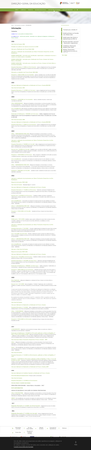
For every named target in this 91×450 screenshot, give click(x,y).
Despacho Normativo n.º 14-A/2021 (19, 228)
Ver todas (64, 55)
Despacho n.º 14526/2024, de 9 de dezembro (22, 99)
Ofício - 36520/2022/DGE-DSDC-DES (20, 164)
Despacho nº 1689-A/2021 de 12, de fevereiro (22, 269)
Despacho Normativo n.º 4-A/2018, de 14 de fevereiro (24, 380)
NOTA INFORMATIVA (17, 388)
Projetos (30, 10)
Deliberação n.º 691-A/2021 (17, 219)
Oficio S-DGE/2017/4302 (17, 393)
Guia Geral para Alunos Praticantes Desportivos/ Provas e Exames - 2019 (29, 339)
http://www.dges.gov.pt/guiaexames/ (20, 375)
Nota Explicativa (15, 280)
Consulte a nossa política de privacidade (23, 447)
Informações (28, 25)
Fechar (75, 444)
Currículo (23, 10)
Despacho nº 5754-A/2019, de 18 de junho (21, 319)
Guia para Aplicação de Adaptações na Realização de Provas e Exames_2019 (29, 366)
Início (16, 10)
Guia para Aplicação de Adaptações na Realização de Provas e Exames (28, 187)
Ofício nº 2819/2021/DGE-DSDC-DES (20, 238)
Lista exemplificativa (16, 108)
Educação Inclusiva (68, 10)
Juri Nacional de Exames (54, 10)
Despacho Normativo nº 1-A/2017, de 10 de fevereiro (26, 405)
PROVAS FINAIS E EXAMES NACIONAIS (20, 383)
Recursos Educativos (40, 10)
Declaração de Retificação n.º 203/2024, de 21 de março (24, 113)
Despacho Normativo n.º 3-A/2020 (19, 307)
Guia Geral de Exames (16, 352)
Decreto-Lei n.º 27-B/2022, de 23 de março (21, 195)
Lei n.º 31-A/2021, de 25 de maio (19, 233)
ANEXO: (13, 398)
